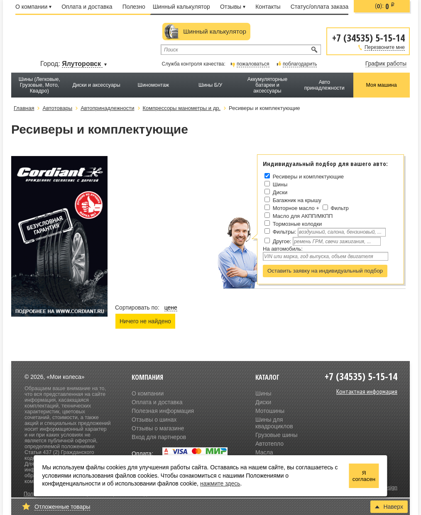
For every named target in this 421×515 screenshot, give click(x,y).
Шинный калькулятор (181, 6)
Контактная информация (366, 391)
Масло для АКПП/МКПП (303, 216)
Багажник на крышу (297, 200)
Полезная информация (163, 411)
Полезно (133, 6)
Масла (264, 452)
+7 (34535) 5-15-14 (368, 37)
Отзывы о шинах (154, 419)
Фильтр (339, 208)
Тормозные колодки (297, 224)
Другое (281, 241)
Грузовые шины (276, 435)
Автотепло (269, 443)
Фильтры (284, 232)
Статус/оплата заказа (320, 6)
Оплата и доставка (86, 6)
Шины (280, 184)
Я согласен (363, 476)
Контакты (267, 6)
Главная (24, 108)
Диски (280, 192)
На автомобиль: (283, 249)
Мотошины (269, 411)
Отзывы (232, 6)
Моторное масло (294, 208)
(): (385, 6)
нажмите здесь (220, 483)
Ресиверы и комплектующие (308, 176)
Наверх (389, 506)
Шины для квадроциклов (274, 423)
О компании (33, 6)
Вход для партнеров (159, 437)
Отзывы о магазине (158, 428)
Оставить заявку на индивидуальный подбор (325, 271)
